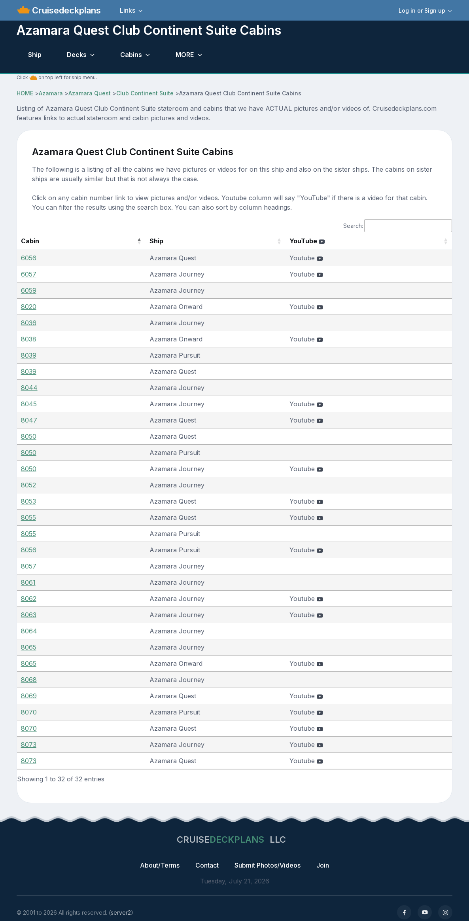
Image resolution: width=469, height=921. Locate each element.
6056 (28, 258)
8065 (28, 647)
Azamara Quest (89, 93)
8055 (28, 517)
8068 (29, 680)
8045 (29, 404)
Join (322, 865)
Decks (77, 55)
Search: (397, 225)
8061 (28, 582)
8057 (28, 566)
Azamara (51, 93)
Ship (35, 55)
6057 (28, 274)
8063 (28, 615)
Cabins (131, 55)
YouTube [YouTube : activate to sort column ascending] (324, 241)
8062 (28, 599)
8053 (28, 501)
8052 (28, 485)
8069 (29, 696)
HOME (25, 93)
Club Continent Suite (145, 93)
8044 (29, 388)
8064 (29, 631)
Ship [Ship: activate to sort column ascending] (125, 241)
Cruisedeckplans (65, 10)
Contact (207, 865)
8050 (28, 436)
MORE (185, 55)
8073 (28, 745)
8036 (28, 323)
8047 (29, 420)
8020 (28, 307)
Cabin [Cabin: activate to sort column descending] (30, 241)
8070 (29, 712)
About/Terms (160, 865)
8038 (28, 339)
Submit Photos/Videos (267, 865)
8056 (28, 550)
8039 (28, 355)
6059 (28, 290)
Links (127, 10)
